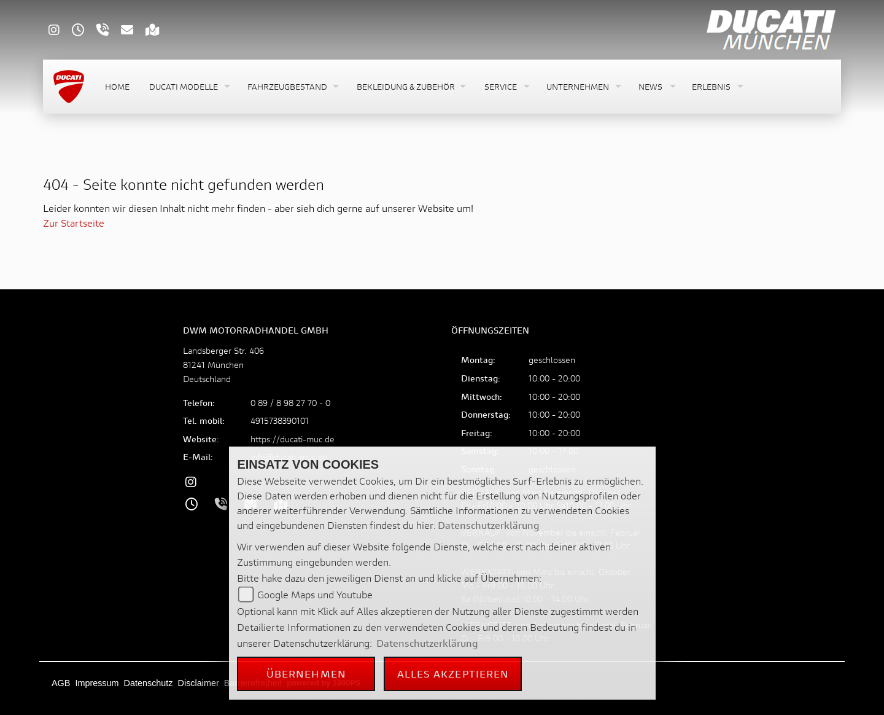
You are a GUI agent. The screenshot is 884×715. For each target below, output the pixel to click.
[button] (188, 87)
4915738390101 (279, 420)
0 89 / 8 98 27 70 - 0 (290, 402)
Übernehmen (306, 673)
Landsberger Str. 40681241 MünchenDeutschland (223, 365)
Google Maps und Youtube (315, 594)
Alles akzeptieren (453, 673)
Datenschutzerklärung (489, 524)
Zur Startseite (73, 222)
